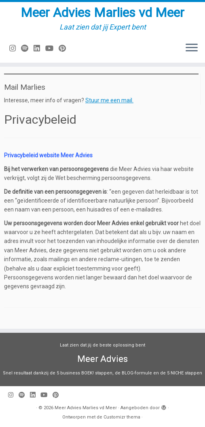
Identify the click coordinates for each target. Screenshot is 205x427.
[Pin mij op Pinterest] (65, 48)
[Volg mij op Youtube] (52, 48)
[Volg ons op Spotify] (27, 48)
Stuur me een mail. (109, 100)
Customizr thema (122, 417)
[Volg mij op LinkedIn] (39, 48)
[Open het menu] (192, 48)
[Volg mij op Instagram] (15, 48)
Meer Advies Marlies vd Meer (102, 12)
